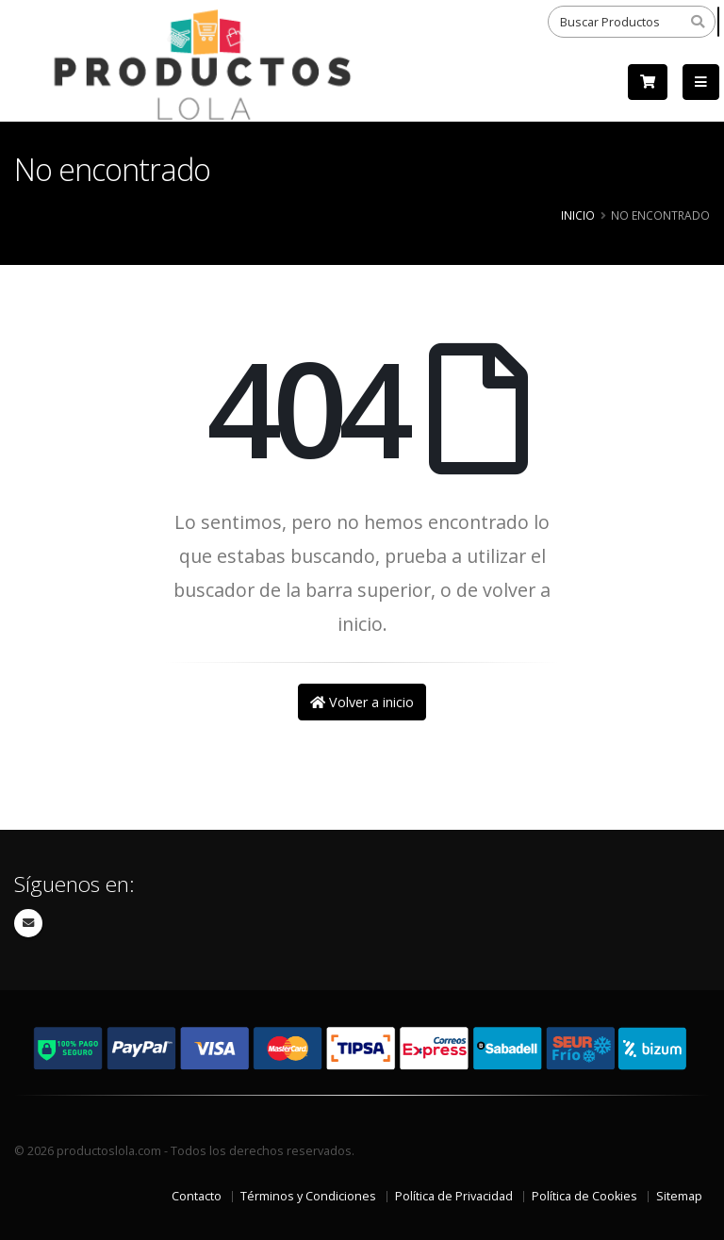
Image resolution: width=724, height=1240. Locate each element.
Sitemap (679, 1196)
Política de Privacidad (454, 1196)
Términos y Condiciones (308, 1196)
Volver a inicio (362, 702)
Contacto (197, 1196)
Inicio (578, 215)
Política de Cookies (584, 1196)
